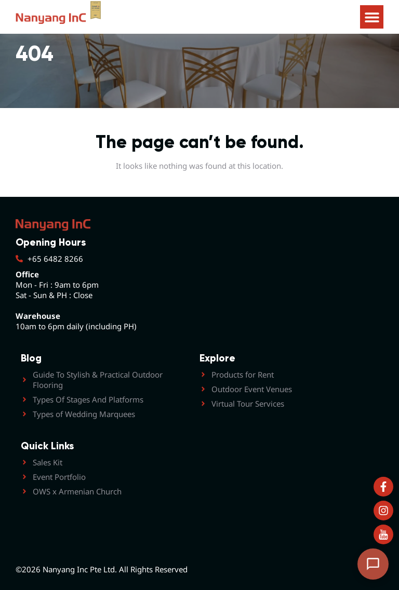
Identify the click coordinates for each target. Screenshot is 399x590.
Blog (31, 358)
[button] (371, 17)
